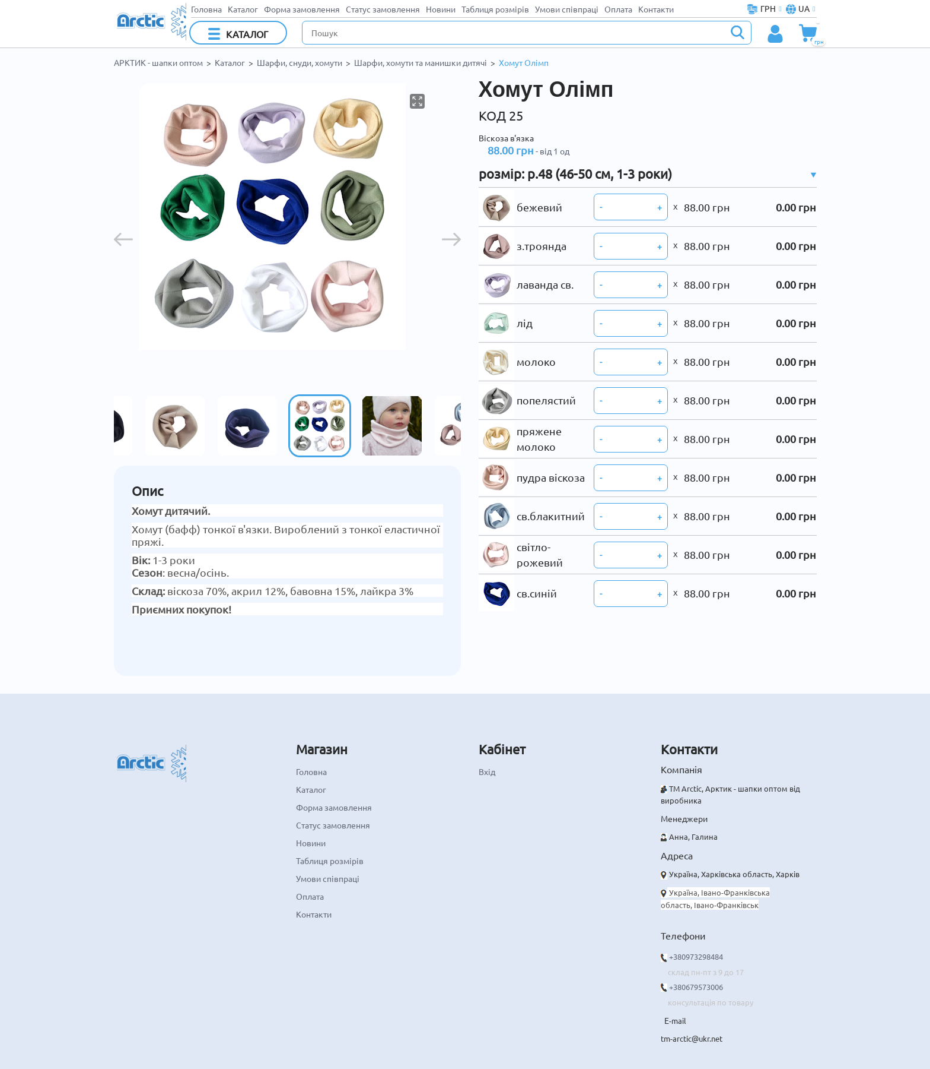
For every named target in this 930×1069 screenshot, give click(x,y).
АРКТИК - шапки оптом (158, 62)
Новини (441, 9)
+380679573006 (696, 987)
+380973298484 (696, 956)
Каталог (243, 9)
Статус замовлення (383, 9)
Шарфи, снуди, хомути (299, 62)
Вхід (487, 771)
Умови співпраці (566, 9)
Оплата (618, 9)
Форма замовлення (302, 9)
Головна (206, 9)
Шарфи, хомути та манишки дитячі (420, 62)
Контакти (656, 9)
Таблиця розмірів (495, 9)
